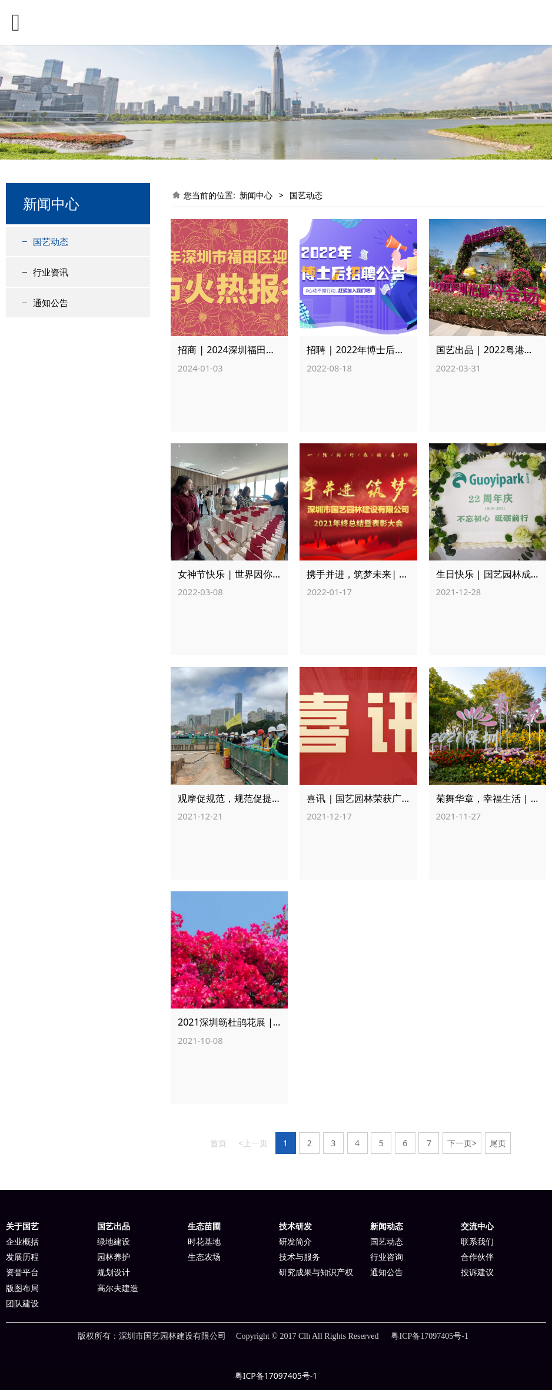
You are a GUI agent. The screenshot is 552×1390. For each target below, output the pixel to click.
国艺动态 (50, 241)
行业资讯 (50, 272)
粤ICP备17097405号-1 (276, 1375)
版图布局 (22, 1288)
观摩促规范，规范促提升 (229, 798)
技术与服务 (299, 1257)
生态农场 (204, 1257)
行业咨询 (386, 1257)
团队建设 (22, 1303)
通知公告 (50, 302)
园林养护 (113, 1257)
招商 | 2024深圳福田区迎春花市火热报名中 (269, 349)
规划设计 (113, 1272)
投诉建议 (477, 1272)
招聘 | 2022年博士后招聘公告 (370, 349)
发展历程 (22, 1257)
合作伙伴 (477, 1257)
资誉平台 (22, 1272)
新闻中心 (256, 195)
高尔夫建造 (117, 1288)
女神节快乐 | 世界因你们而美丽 (244, 574)
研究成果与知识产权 (316, 1272)
